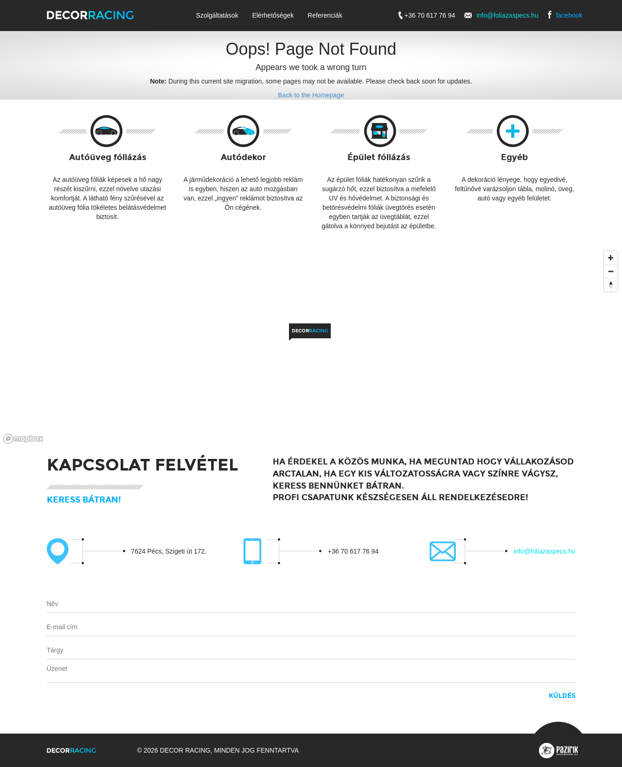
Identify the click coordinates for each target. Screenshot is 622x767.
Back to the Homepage (311, 95)
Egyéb (514, 157)
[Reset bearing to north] (610, 284)
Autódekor (243, 157)
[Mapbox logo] (23, 438)
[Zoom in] (610, 257)
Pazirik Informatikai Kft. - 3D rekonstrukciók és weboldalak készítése (558, 750)
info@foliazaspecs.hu (507, 15)
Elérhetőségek (273, 15)
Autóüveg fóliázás (107, 157)
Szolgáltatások (217, 15)
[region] (311, 346)
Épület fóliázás (378, 157)
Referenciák (325, 15)
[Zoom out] (610, 271)
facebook (569, 15)
